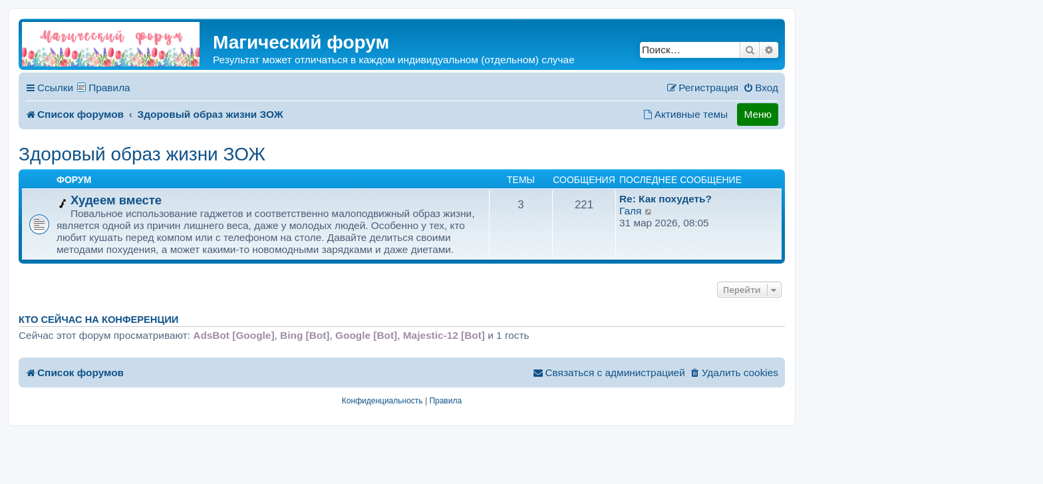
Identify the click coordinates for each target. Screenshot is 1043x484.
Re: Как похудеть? (665, 198)
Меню (758, 114)
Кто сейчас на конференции (98, 319)
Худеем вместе (116, 200)
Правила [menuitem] (109, 87)
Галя (630, 210)
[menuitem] (760, 88)
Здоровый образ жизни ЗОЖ (142, 154)
